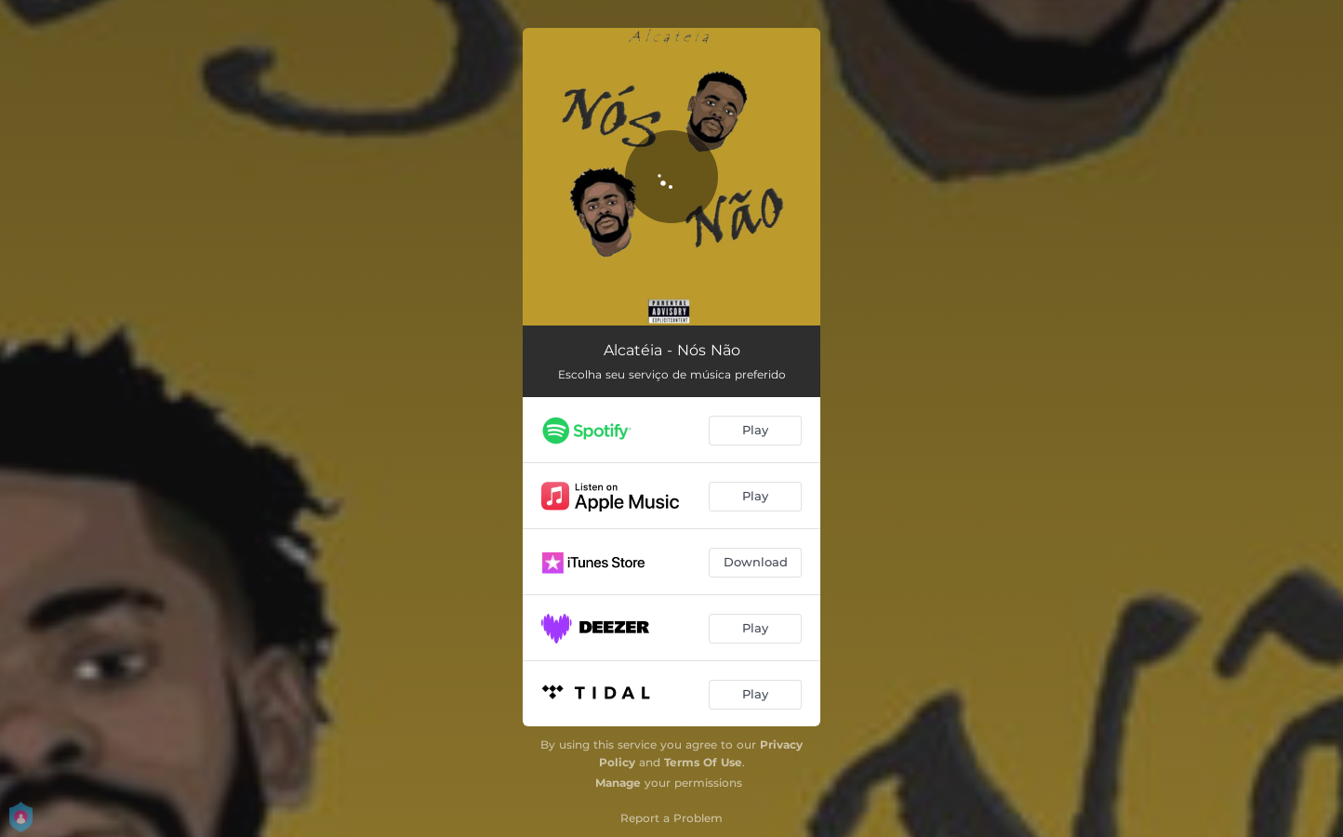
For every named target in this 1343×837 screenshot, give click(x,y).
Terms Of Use (703, 762)
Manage (618, 783)
